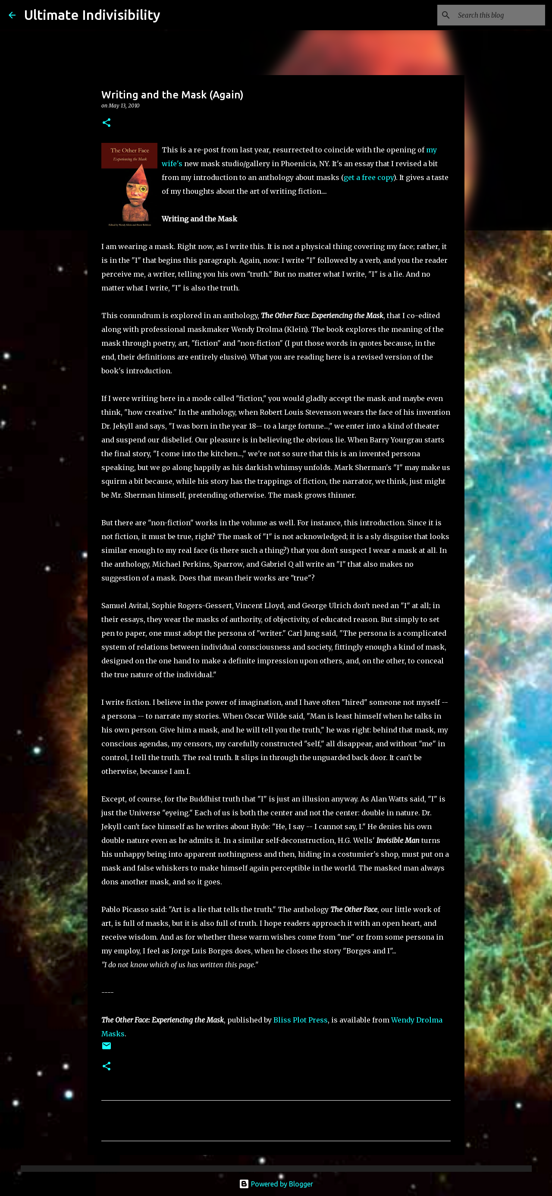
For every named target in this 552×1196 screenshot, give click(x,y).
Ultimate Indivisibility (92, 14)
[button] (106, 123)
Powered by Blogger (276, 1184)
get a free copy (368, 177)
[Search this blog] (500, 15)
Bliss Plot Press (300, 1020)
